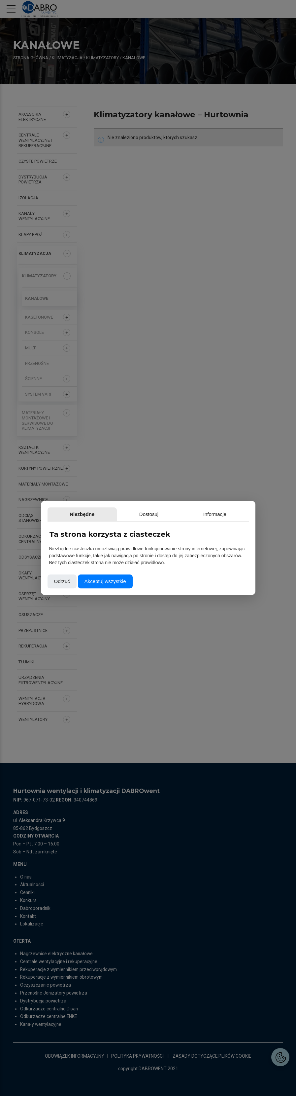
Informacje (132, 514)
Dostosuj (99, 514)
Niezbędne (65, 514)
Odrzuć (62, 581)
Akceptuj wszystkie (105, 581)
